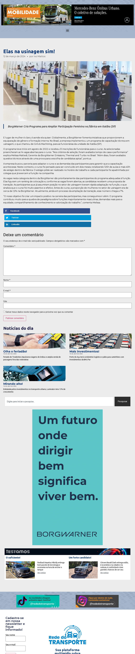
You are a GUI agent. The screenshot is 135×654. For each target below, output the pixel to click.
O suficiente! (13, 544)
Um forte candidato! (80, 544)
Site (5, 288)
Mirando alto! (13, 370)
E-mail (7, 277)
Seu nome (16, 623)
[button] (67, 30)
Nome (6, 266)
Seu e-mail (16, 633)
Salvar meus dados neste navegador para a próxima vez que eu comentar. (39, 298)
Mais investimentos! (84, 338)
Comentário (9, 233)
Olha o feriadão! (15, 338)
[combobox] (59, 388)
